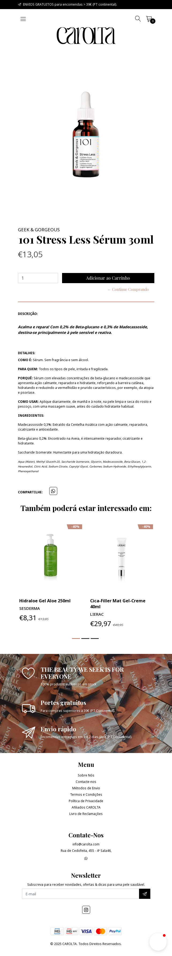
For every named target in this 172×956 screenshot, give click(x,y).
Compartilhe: (30, 492)
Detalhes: (26, 353)
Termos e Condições (86, 794)
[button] (76, 638)
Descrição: (28, 313)
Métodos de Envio (86, 788)
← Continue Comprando (128, 289)
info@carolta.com (86, 844)
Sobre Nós (86, 775)
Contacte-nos (86, 781)
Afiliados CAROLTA (86, 807)
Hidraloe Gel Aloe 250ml (45, 601)
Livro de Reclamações (86, 813)
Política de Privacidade (86, 801)
